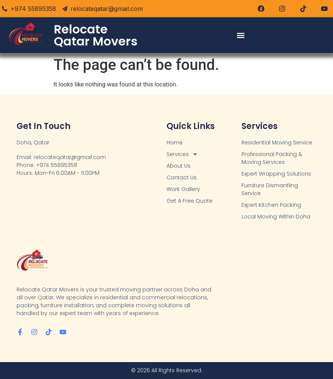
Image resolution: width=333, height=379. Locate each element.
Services (182, 154)
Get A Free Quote (189, 201)
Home (174, 142)
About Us (178, 166)
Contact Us (181, 177)
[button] (240, 35)
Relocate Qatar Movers (95, 35)
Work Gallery (183, 189)
